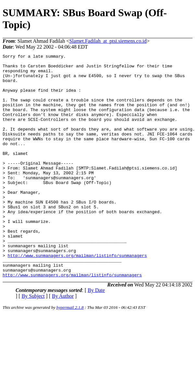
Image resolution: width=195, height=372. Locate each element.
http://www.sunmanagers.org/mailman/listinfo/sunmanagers (77, 296)
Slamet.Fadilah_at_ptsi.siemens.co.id (107, 41)
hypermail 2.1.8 (70, 352)
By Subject (33, 340)
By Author (63, 340)
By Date (96, 335)
